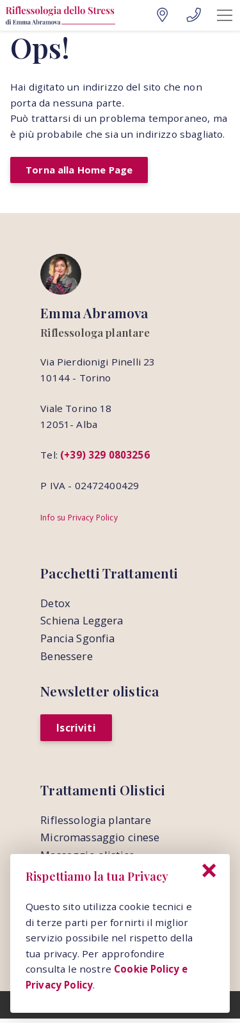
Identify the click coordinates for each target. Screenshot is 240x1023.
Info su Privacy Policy (79, 518)
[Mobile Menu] (224, 15)
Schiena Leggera (81, 622)
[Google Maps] (162, 15)
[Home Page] (60, 15)
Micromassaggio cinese (99, 840)
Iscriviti (76, 730)
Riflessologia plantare (95, 822)
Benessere (66, 658)
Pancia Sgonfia (77, 640)
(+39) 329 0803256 (105, 456)
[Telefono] (193, 15)
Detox (55, 604)
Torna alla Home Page (80, 170)
